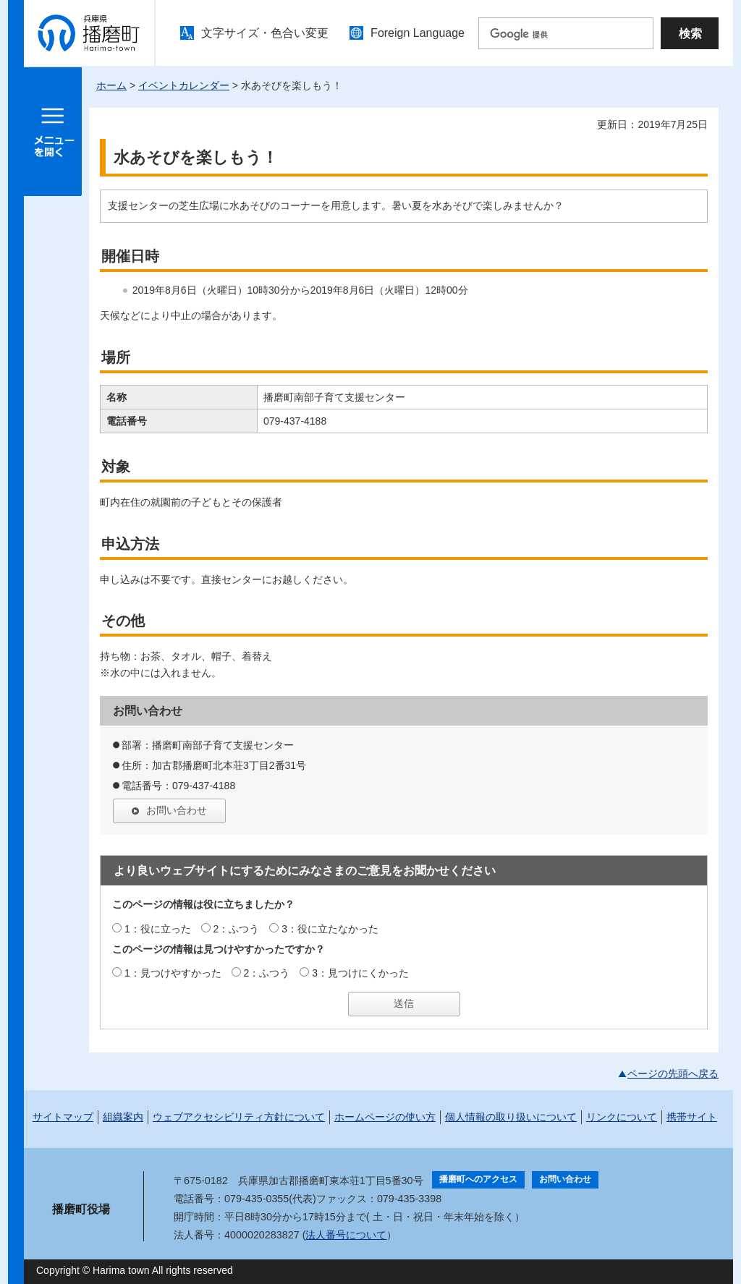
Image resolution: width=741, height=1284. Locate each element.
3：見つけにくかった (360, 973)
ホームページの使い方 (385, 1117)
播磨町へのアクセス (478, 1179)
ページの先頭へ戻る (673, 1073)
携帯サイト (691, 1117)
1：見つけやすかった (172, 973)
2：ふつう (236, 929)
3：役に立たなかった (329, 929)
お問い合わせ (176, 810)
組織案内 (123, 1117)
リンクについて (621, 1117)
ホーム (111, 85)
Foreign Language (417, 33)
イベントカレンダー (183, 85)
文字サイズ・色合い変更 (265, 33)
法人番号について (345, 1235)
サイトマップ (63, 1117)
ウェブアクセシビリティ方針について (239, 1117)
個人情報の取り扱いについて (511, 1117)
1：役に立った (157, 929)
